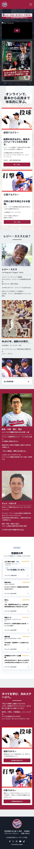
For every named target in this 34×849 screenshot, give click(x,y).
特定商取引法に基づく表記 (13, 831)
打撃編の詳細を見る (17, 801)
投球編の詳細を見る (17, 760)
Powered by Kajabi (17, 844)
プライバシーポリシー (11, 833)
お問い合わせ (25, 833)
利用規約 (27, 831)
